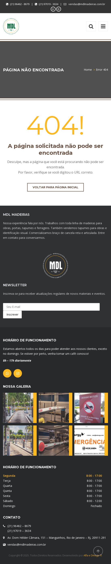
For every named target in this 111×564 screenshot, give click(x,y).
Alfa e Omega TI (93, 555)
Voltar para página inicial (55, 187)
